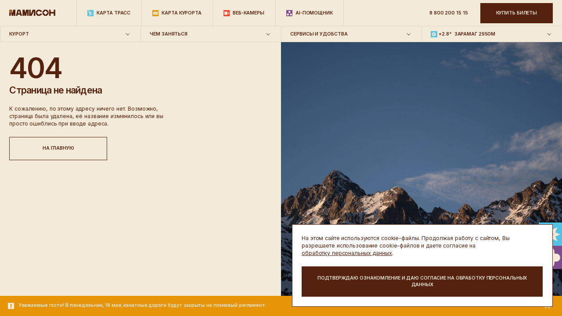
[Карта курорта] (177, 13)
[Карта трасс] (108, 13)
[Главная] (32, 13)
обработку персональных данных (347, 253)
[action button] (422, 281)
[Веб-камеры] (244, 13)
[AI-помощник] (309, 13)
